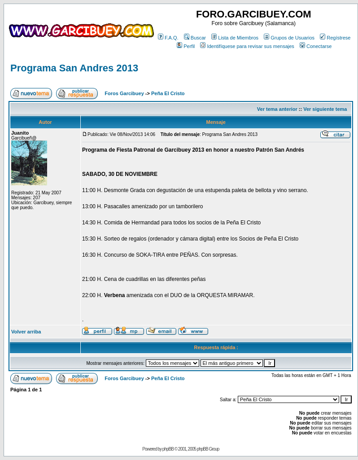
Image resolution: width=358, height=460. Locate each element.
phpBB (168, 449)
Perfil (186, 46)
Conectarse (316, 46)
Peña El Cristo (168, 93)
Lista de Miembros (234, 37)
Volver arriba (26, 331)
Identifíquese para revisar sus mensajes (247, 46)
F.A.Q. (168, 37)
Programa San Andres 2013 (74, 68)
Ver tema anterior (277, 109)
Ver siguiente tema (325, 109)
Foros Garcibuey (124, 93)
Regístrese (335, 37)
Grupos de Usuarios (289, 37)
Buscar (195, 37)
